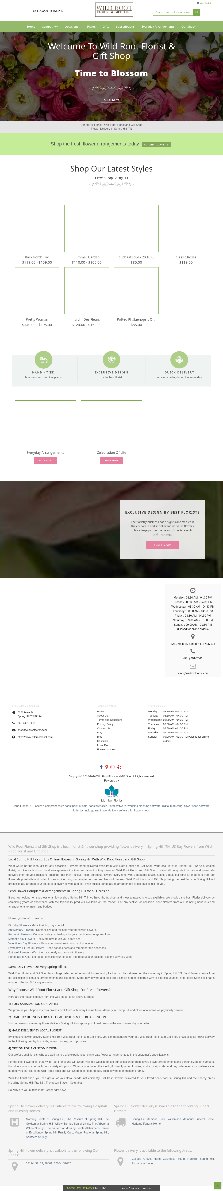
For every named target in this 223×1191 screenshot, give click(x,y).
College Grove (141, 1164)
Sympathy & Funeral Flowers (26, 953)
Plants (91, 27)
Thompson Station (143, 1168)
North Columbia (164, 1164)
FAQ (99, 737)
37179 (39, 1168)
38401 (48, 1168)
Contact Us (103, 733)
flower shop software (197, 811)
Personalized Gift (19, 962)
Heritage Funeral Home (146, 1129)
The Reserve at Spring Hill (84, 1124)
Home (31, 27)
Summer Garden (87, 259)
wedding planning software (144, 811)
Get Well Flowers (19, 957)
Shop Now (111, 100)
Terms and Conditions (109, 725)
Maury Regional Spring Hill (91, 1137)
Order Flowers (156, 144)
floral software (117, 811)
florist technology (82, 815)
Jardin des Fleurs (86, 322)
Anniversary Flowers (21, 935)
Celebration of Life (111, 457)
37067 (67, 1168)
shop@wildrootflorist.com (32, 735)
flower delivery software (114, 815)
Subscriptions (125, 27)
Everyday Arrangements (158, 27)
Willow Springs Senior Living (72, 1129)
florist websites (98, 811)
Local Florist (104, 750)
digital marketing (172, 811)
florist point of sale (76, 811)
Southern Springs (37, 1142)
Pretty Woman (37, 322)
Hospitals (102, 746)
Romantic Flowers (19, 939)
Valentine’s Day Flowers (23, 948)
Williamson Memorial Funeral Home (191, 1124)
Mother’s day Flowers (21, 944)
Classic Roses (186, 259)
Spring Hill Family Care (58, 1137)
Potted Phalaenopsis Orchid (136, 322)
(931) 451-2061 (27, 728)
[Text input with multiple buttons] (173, 12)
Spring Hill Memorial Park (148, 1124)
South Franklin (187, 1164)
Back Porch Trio (37, 259)
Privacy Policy (105, 729)
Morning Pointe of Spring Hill (45, 1124)
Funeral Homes (106, 754)
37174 (30, 1168)
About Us (102, 721)
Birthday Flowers (18, 930)
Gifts (106, 27)
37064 (58, 1168)
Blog (99, 742)
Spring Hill (207, 1164)
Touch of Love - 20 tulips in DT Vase (136, 259)
